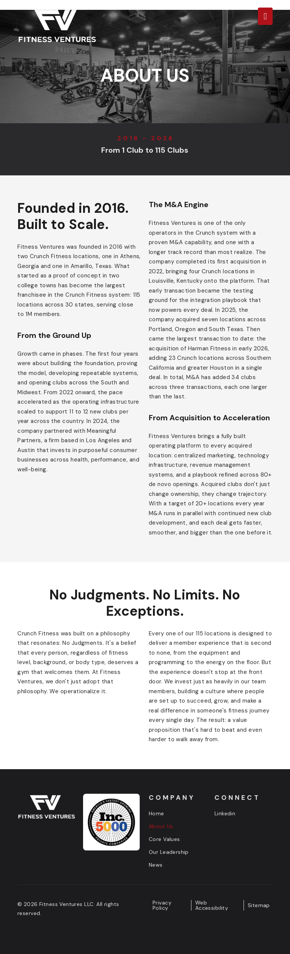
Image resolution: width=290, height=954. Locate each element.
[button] (265, 16)
